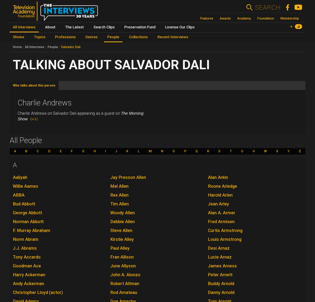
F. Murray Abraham (31, 230)
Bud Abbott (24, 203)
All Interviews (34, 47)
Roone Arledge (222, 186)
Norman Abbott (28, 221)
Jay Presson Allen (128, 177)
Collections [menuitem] (138, 37)
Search (267, 7)
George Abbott (27, 212)
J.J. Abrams (25, 248)
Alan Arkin (218, 177)
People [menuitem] (113, 37)
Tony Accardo (27, 257)
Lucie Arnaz (220, 257)
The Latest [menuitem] (74, 27)
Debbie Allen (122, 221)
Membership (289, 18)
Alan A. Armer (221, 212)
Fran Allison (122, 257)
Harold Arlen (220, 195)
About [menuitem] (50, 27)
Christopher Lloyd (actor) (38, 292)
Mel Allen (119, 186)
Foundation (265, 18)
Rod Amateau (123, 292)
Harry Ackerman (29, 274)
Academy (244, 18)
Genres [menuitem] (91, 37)
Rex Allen (119, 195)
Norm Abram (25, 239)
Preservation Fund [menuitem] (139, 27)
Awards (225, 18)
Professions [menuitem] (65, 37)
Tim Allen (119, 203)
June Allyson (123, 265)
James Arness (222, 265)
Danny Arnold (221, 292)
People (53, 47)
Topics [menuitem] (39, 37)
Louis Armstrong (224, 239)
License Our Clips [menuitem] (180, 27)
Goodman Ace (27, 265)
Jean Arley (218, 203)
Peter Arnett (220, 274)
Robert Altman (124, 283)
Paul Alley (120, 248)
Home (17, 47)
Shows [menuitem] (18, 37)
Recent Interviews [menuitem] (173, 37)
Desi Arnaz (219, 248)
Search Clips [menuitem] (104, 27)
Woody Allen (122, 212)
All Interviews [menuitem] (24, 27)
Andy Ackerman (28, 283)
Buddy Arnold (221, 283)
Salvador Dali (71, 47)
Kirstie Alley (122, 239)
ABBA (19, 195)
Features (206, 18)
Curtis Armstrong (225, 230)
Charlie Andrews (45, 102)
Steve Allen (121, 230)
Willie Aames (25, 186)
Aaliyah (20, 177)
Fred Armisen (221, 221)
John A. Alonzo (125, 274)
